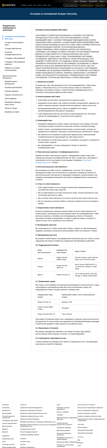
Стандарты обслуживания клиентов (15, 63)
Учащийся (60, 415)
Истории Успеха (25, 441)
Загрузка (39, 5)
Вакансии (5, 432)
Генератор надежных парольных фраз (89, 416)
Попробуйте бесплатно (86, 5)
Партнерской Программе (85, 430)
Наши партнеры (82, 427)
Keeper (8, 5)
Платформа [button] (24, 5)
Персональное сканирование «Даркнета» (90, 407)
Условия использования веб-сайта (15, 38)
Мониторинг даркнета (63, 430)
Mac (79, 440)
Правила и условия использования (12, 69)
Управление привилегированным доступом (33, 413)
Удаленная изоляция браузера (29, 419)
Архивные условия (12, 112)
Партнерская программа (85, 433)
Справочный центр (8, 438)
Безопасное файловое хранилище (64, 434)
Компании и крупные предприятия (63, 408)
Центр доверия (10, 98)
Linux (79, 445)
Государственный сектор (27, 429)
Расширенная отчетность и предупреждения (65, 438)
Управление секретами (64, 427)
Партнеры (83, 1)
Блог (76, 1)
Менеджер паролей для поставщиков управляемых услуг (38, 422)
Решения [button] (30, 5)
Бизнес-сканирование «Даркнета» (88, 410)
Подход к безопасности (14, 95)
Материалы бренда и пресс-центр (13, 103)
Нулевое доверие (11, 91)
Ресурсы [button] (45, 5)
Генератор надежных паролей (87, 413)
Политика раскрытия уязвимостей (8, 416)
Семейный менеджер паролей (29, 434)
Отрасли (22, 444)
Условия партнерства (13, 48)
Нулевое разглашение (13, 87)
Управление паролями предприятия (31, 407)
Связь (4, 441)
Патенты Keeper (11, 108)
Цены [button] (34, 5)
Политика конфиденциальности (13, 53)
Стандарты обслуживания (15, 58)
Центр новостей (7, 426)
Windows (80, 443)
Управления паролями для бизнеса (31, 410)
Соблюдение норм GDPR (10, 420)
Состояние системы (8, 444)
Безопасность (6, 410)
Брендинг (5, 429)
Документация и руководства (11, 83)
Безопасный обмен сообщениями (67, 442)
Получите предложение (71, 5)
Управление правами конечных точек (31, 416)
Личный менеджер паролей (28, 432)
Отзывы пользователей (9, 423)
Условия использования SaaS (14, 44)
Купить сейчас (99, 5)
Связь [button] (49, 5)
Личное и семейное (63, 412)
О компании (5, 407)
